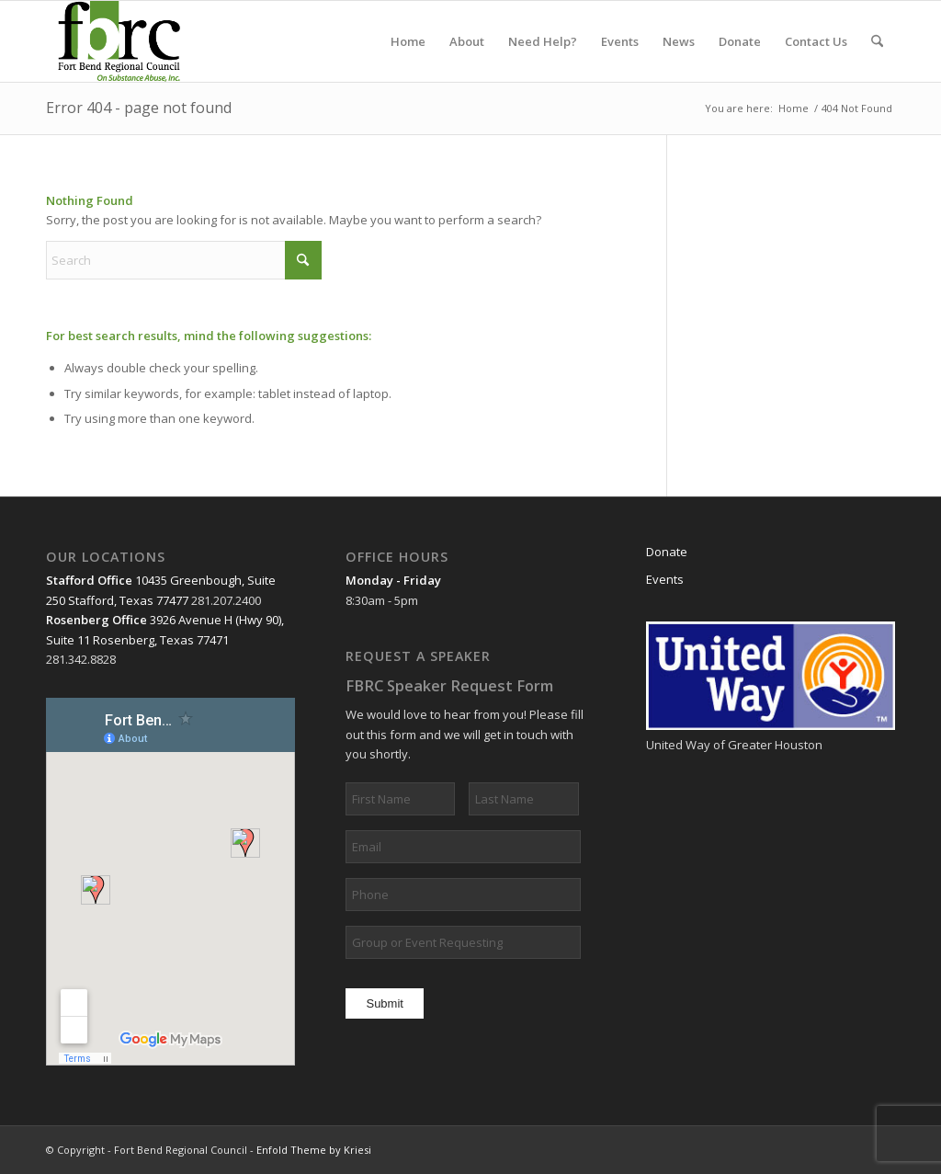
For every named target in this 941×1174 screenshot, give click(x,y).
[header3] (128, 41)
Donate (666, 551)
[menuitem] (408, 41)
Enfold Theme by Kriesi (313, 1150)
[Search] (877, 41)
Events (665, 579)
